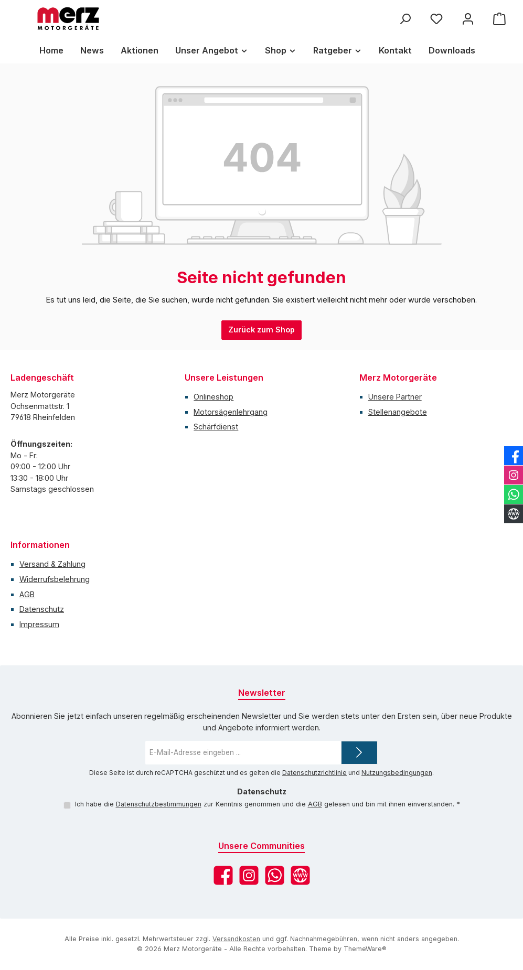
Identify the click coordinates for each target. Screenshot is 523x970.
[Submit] (359, 752)
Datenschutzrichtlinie (314, 773)
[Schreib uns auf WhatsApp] (274, 875)
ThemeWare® (365, 949)
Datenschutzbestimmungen (158, 804)
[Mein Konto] (468, 18)
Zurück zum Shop (261, 329)
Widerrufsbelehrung (54, 579)
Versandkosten (236, 939)
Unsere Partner (395, 396)
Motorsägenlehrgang (231, 411)
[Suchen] (405, 18)
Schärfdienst (216, 426)
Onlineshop (213, 396)
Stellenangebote (397, 411)
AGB (27, 594)
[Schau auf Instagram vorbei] (249, 875)
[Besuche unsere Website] (300, 875)
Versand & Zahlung (52, 563)
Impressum (39, 624)
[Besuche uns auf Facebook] (223, 875)
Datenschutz (41, 609)
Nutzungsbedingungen (396, 773)
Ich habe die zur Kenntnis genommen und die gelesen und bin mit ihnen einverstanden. (267, 804)
